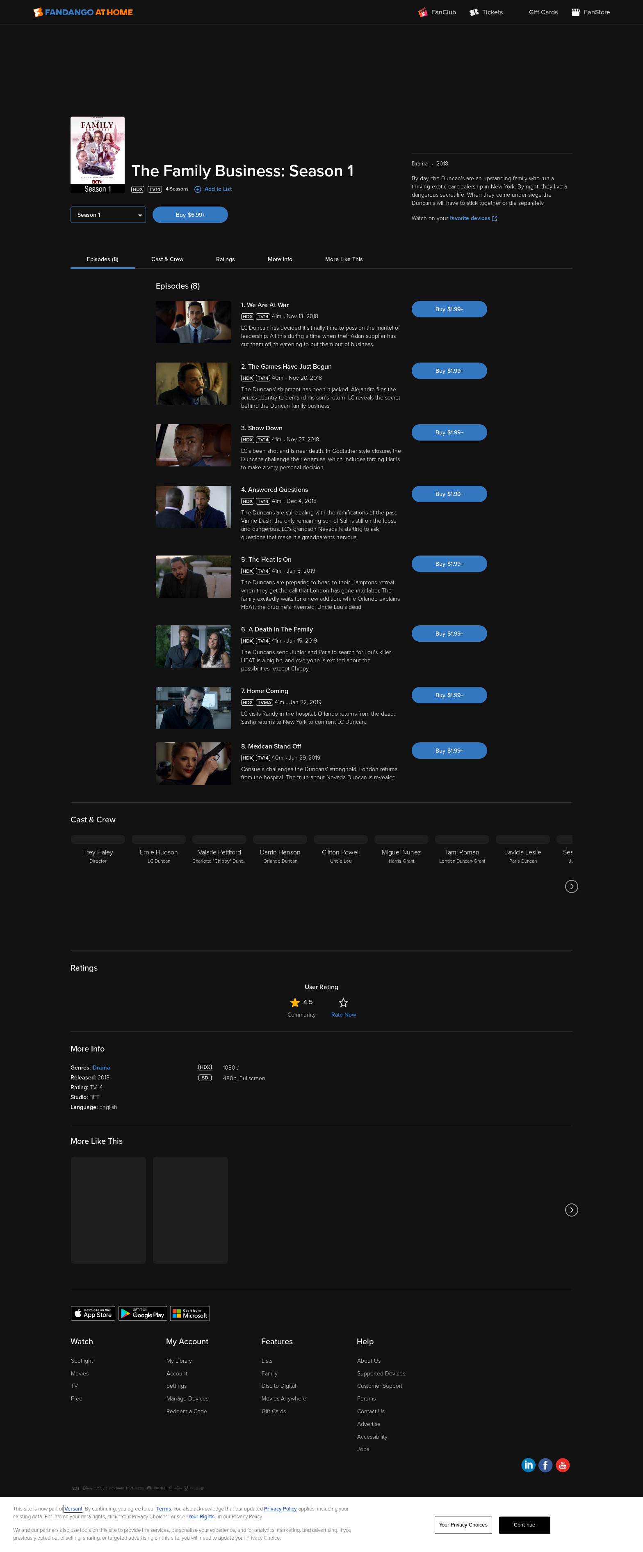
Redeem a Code (186, 1411)
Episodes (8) (103, 259)
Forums (366, 1398)
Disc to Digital (279, 1385)
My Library (179, 1360)
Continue (524, 1525)
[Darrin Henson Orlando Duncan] (280, 886)
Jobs (363, 1449)
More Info (280, 259)
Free (76, 1398)
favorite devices (473, 218)
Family (270, 1373)
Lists (267, 1360)
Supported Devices (381, 1373)
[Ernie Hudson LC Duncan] (158, 886)
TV (74, 1385)
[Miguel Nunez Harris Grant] (401, 886)
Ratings (225, 259)
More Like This (344, 259)
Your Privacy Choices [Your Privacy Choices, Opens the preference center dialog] (463, 1525)
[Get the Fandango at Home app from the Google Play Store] (143, 1313)
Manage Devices (187, 1398)
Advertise (369, 1424)
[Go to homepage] (83, 12)
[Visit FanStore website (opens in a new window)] (590, 12)
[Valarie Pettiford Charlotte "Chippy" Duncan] (219, 886)
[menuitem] (536, 12)
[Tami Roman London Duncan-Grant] (462, 886)
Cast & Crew (167, 259)
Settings (176, 1385)
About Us (369, 1360)
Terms (163, 1509)
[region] (321, 1524)
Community (301, 1014)
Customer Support (379, 1385)
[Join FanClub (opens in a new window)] (437, 12)
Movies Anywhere (284, 1398)
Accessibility (372, 1436)
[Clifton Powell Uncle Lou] (340, 886)
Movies (80, 1373)
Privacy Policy (280, 1509)
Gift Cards (274, 1411)
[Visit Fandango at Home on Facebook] (545, 1466)
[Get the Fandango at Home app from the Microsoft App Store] (190, 1313)
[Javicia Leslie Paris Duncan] (522, 886)
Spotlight (82, 1360)
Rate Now (343, 1014)
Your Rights (201, 1516)
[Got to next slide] (571, 886)
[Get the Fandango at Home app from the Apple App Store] (93, 1313)
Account (176, 1373)
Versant (73, 1509)
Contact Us (371, 1411)
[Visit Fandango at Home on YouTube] (562, 1466)
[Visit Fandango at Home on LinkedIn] (528, 1466)
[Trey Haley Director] (98, 886)
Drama (101, 1067)
